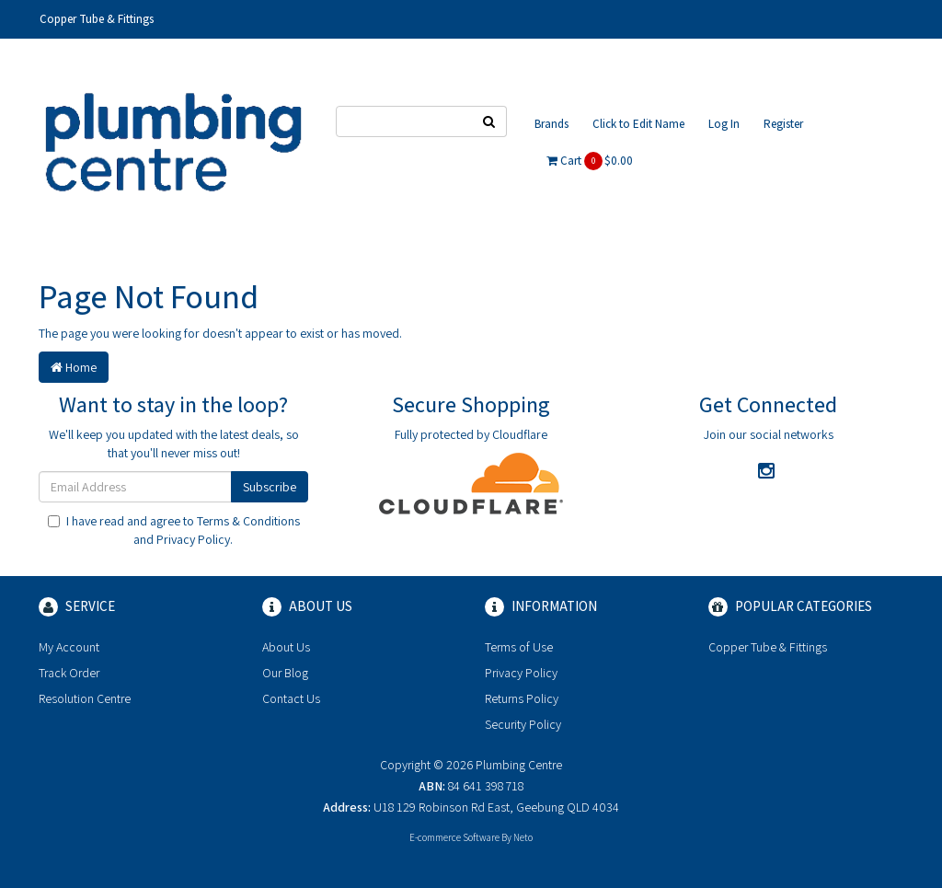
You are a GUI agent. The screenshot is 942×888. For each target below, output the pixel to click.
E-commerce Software (454, 837)
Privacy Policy (193, 539)
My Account (69, 647)
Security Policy (523, 724)
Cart (589, 161)
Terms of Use (519, 647)
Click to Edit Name (638, 124)
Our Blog (285, 672)
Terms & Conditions (248, 521)
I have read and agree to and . (174, 530)
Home (74, 367)
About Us (286, 647)
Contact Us (291, 698)
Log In (724, 124)
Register (783, 124)
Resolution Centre (85, 698)
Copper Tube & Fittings (97, 19)
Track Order (69, 672)
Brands (551, 124)
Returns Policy (521, 698)
